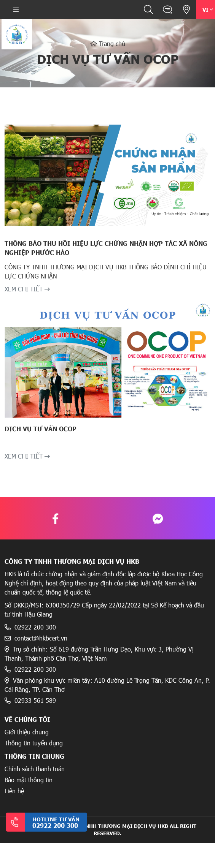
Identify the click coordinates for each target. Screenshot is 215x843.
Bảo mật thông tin (29, 780)
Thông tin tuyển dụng (34, 743)
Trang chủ (107, 43)
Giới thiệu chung (27, 732)
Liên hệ (14, 791)
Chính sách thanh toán (35, 769)
